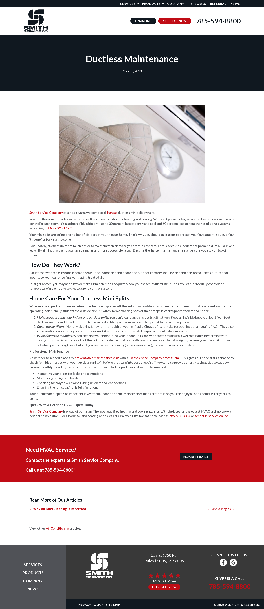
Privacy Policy (90, 604)
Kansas (112, 213)
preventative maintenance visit (97, 358)
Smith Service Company (46, 213)
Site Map (113, 604)
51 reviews (169, 580)
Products (151, 3)
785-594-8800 (179, 416)
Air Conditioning (57, 528)
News (235, 3)
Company (175, 3)
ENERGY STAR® (60, 228)
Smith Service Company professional (154, 358)
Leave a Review (164, 587)
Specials (198, 3)
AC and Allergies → (221, 509)
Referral (218, 3)
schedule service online (211, 416)
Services (128, 3)
